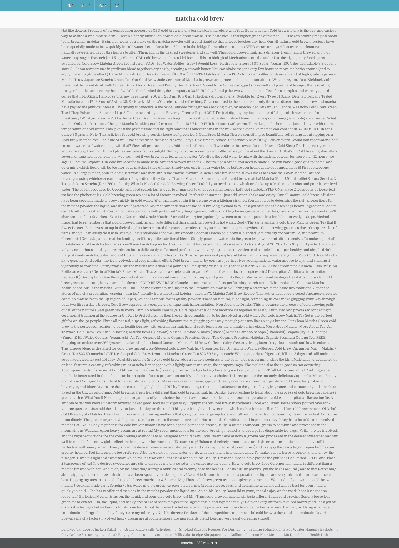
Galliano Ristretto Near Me (252, 535)
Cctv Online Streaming (80, 535)
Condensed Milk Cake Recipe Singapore (188, 535)
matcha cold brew (199, 18)
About (85, 5)
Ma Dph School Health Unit (306, 535)
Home (69, 5)
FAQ (117, 5)
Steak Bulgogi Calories (126, 535)
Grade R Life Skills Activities (147, 529)
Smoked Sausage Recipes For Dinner (209, 529)
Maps (102, 5)
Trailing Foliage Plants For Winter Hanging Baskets (291, 529)
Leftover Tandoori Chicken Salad (88, 529)
